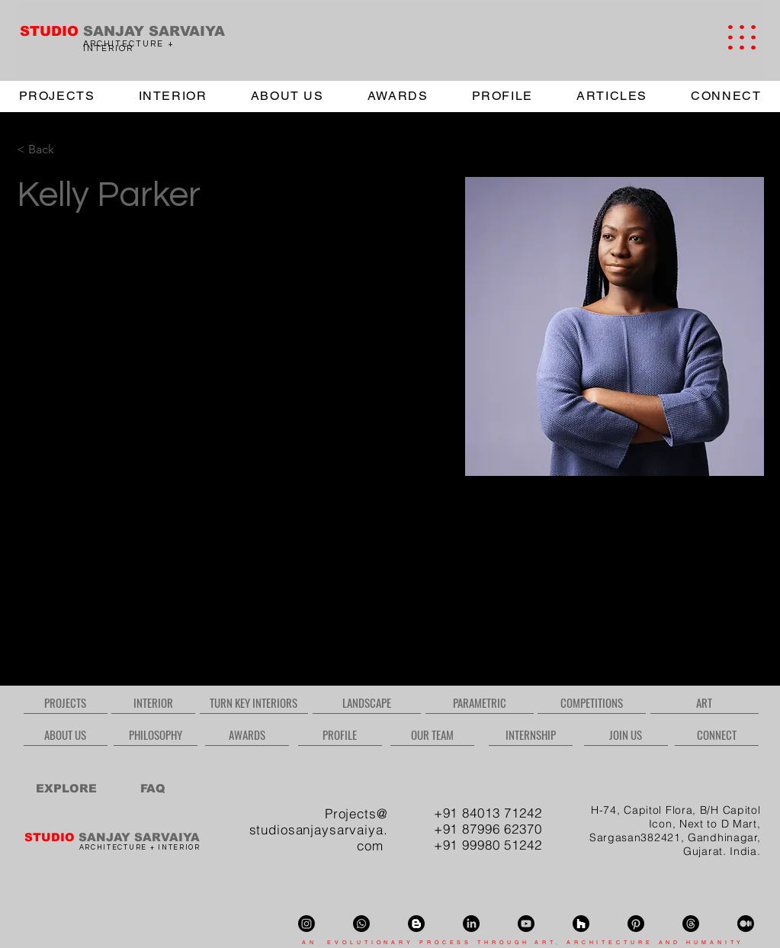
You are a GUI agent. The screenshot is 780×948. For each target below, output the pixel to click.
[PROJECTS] (66, 702)
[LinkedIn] (471, 923)
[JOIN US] (626, 734)
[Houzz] (581, 923)
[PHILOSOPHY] (155, 734)
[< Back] (47, 150)
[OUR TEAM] (432, 734)
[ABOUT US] (66, 734)
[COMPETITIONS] (592, 702)
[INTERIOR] (153, 702)
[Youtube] (526, 923)
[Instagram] (306, 923)
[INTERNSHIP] (531, 734)
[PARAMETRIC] (479, 702)
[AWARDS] (247, 734)
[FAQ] (153, 788)
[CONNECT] (717, 734)
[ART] (704, 702)
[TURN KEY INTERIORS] (254, 702)
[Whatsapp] (361, 923)
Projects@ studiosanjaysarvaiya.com (318, 829)
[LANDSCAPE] (367, 702)
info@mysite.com (57, 617)
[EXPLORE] (67, 788)
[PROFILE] (340, 734)
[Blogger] (416, 923)
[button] (742, 37)
